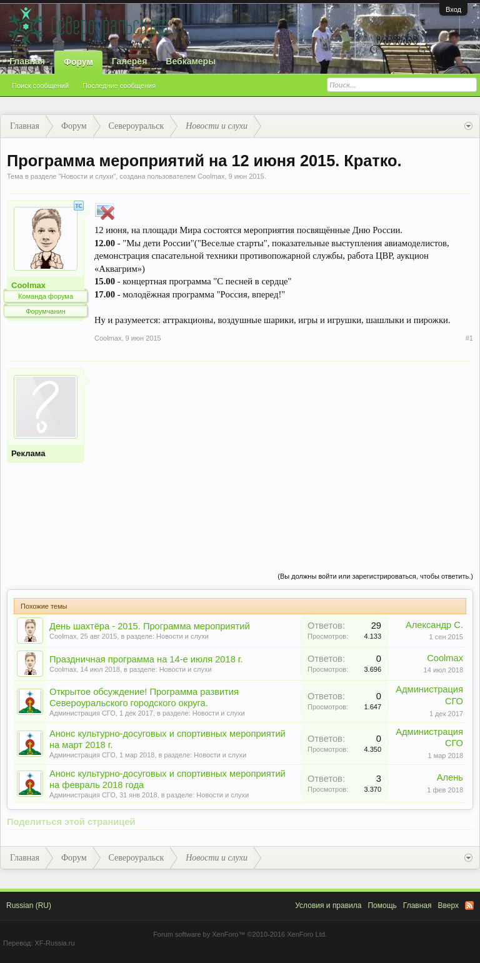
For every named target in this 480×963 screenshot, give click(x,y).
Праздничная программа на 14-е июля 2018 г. (146, 659)
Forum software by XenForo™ (240, 934)
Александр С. (434, 625)
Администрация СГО (82, 713)
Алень (450, 777)
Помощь (382, 905)
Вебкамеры (191, 61)
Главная (27, 61)
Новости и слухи (87, 176)
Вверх (448, 905)
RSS (469, 905)
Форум (78, 62)
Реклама (28, 453)
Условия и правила (328, 905)
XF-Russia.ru (54, 943)
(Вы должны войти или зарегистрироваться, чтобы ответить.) (375, 576)
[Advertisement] (283, 455)
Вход (453, 9)
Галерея (130, 61)
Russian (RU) (28, 905)
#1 (469, 338)
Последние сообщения (119, 85)
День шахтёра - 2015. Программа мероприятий (149, 626)
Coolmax (211, 176)
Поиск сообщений (40, 85)
